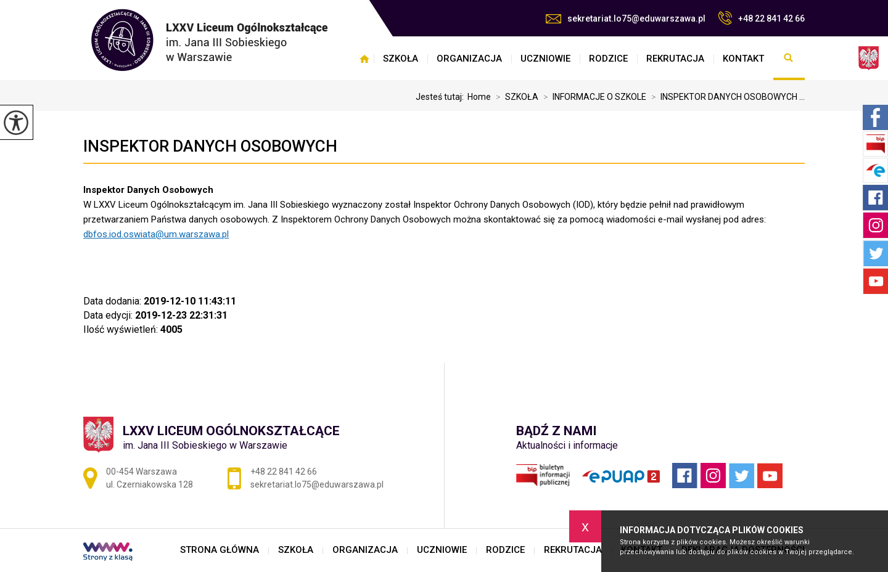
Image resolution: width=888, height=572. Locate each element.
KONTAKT (743, 58)
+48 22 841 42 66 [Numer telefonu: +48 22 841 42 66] (283, 471)
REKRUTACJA (675, 58)
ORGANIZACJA (469, 58)
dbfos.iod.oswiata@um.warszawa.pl (156, 234)
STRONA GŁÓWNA (364, 58)
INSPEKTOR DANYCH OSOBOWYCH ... (725, 96)
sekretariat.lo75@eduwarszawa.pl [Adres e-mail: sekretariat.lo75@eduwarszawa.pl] (317, 484)
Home (479, 96)
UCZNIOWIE (545, 58)
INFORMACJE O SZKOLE (592, 96)
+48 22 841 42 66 (761, 18)
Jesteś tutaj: (441, 96)
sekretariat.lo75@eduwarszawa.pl (625, 18)
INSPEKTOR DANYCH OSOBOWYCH (210, 146)
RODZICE (608, 58)
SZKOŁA (400, 58)
